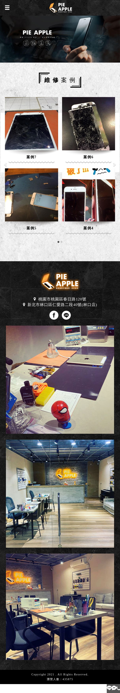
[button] (6, 162)
